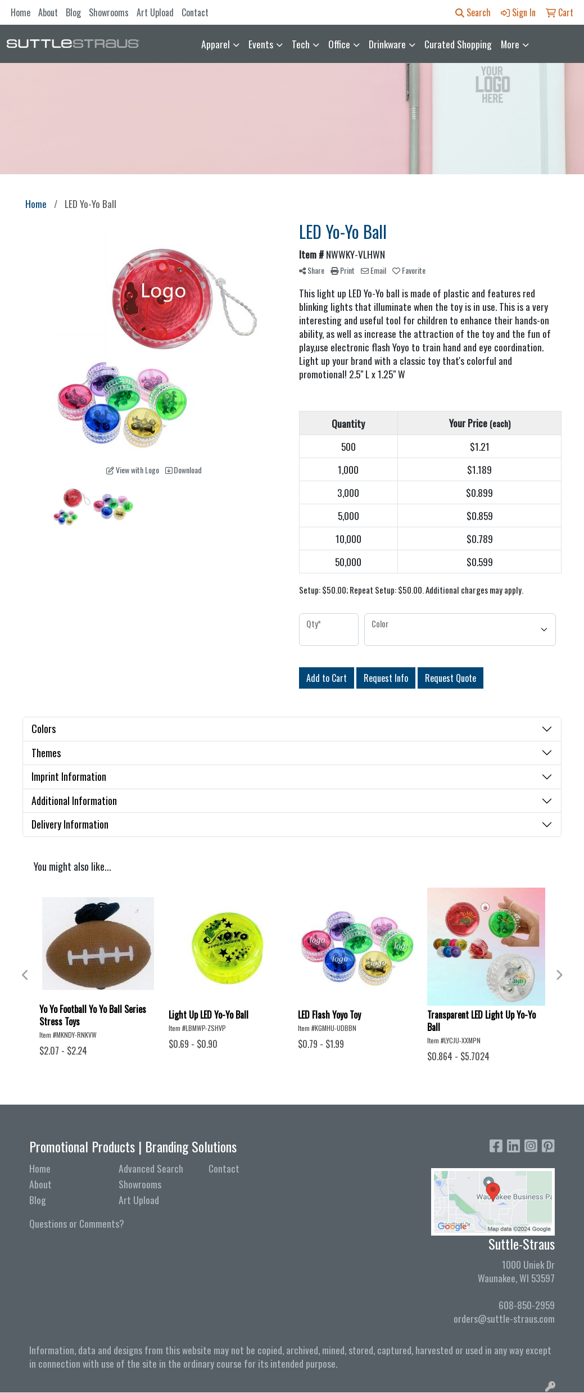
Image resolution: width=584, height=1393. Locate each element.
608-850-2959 (527, 1304)
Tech (301, 44)
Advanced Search (151, 1168)
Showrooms (109, 12)
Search (473, 12)
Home (20, 12)
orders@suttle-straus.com (504, 1318)
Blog (73, 12)
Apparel (215, 44)
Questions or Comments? (76, 1223)
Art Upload (155, 12)
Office (339, 44)
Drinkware (387, 44)
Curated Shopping (458, 44)
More (510, 44)
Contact (195, 12)
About (48, 12)
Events (260, 44)
